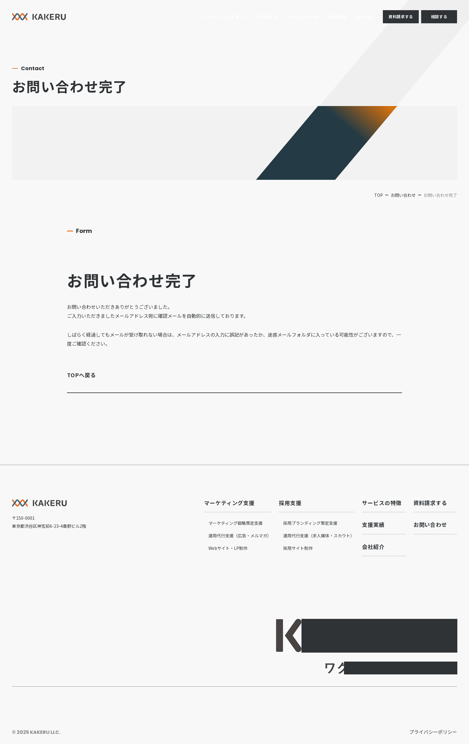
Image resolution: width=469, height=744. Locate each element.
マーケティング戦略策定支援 (235, 523)
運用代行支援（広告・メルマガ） (239, 536)
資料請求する (401, 16)
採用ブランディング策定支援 (310, 523)
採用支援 (263, 16)
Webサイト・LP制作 (227, 548)
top (378, 195)
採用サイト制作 (298, 548)
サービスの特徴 (303, 16)
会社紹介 (365, 16)
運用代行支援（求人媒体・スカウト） (318, 536)
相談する (439, 16)
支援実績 (337, 16)
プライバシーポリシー (433, 731)
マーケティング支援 (219, 16)
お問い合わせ (403, 195)
